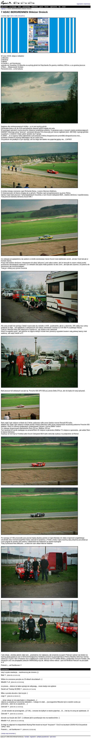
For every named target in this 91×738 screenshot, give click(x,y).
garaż (41, 6)
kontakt (27, 736)
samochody (26, 6)
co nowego (12, 6)
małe (15, 16)
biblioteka (35, 6)
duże (11, 16)
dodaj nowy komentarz (8, 733)
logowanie (80, 4)
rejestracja (87, 4)
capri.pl (3, 8)
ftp (59, 6)
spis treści (4, 6)
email (63, 6)
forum (46, 6)
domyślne (21, 16)
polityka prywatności (43, 736)
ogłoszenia (53, 6)
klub (19, 6)
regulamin (33, 736)
